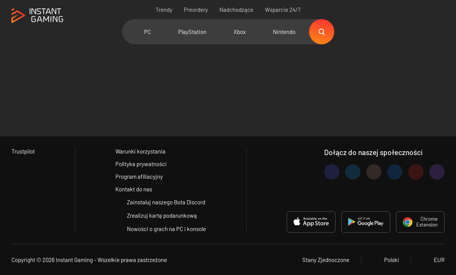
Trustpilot (23, 151)
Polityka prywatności (141, 163)
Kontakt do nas (133, 189)
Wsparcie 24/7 (282, 9)
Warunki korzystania (140, 151)
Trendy (164, 9)
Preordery (196, 9)
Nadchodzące (236, 9)
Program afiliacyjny (139, 176)
